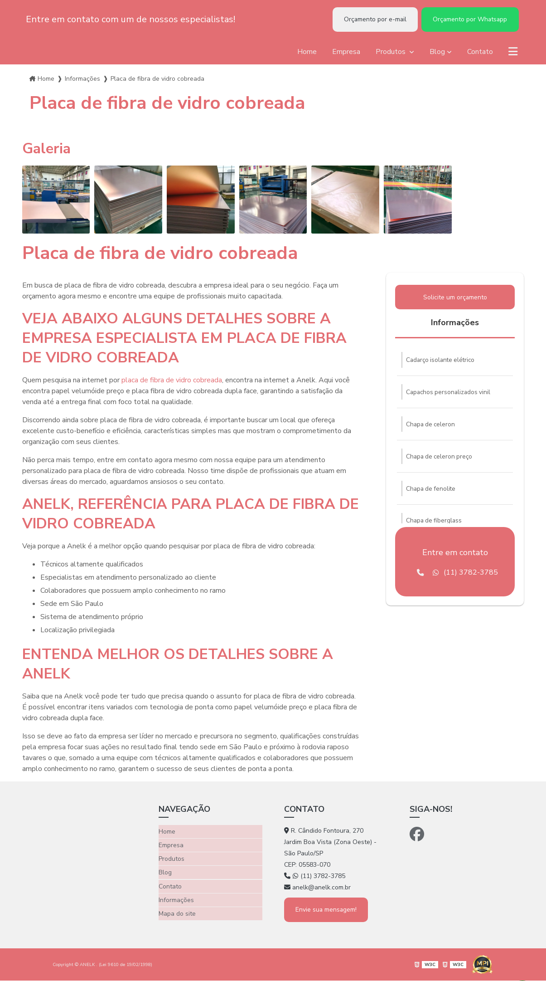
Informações (82, 79)
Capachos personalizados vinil (449, 394)
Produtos (391, 53)
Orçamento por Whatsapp (468, 19)
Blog (437, 53)
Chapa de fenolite (432, 492)
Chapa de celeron (431, 427)
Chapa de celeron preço (440, 460)
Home (306, 53)
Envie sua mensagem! (327, 910)
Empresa (346, 53)
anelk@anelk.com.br (317, 888)
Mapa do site (177, 911)
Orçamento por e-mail (370, 19)
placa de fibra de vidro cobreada (171, 381)
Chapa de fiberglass (435, 525)
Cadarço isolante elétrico (442, 362)
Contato (480, 53)
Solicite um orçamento (455, 298)
